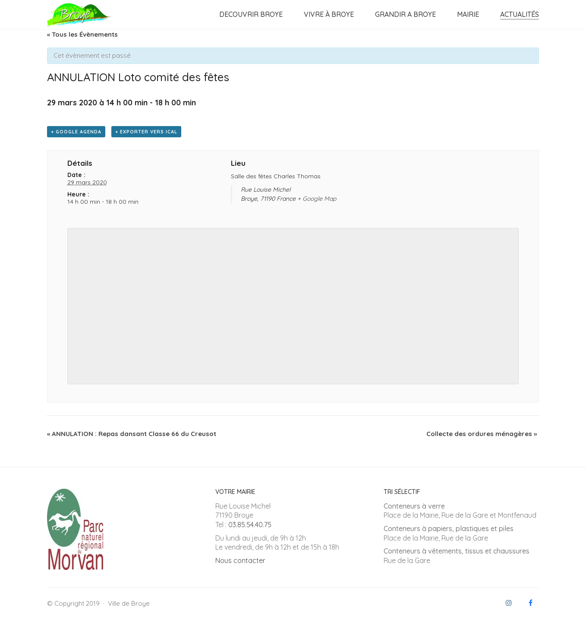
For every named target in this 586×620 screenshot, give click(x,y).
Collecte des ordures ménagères (481, 434)
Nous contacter (240, 560)
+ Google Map (316, 198)
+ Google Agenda (76, 132)
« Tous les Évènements (82, 34)
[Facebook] (530, 602)
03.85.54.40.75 (249, 524)
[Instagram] (508, 602)
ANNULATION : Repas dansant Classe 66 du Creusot (131, 434)
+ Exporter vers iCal (146, 132)
